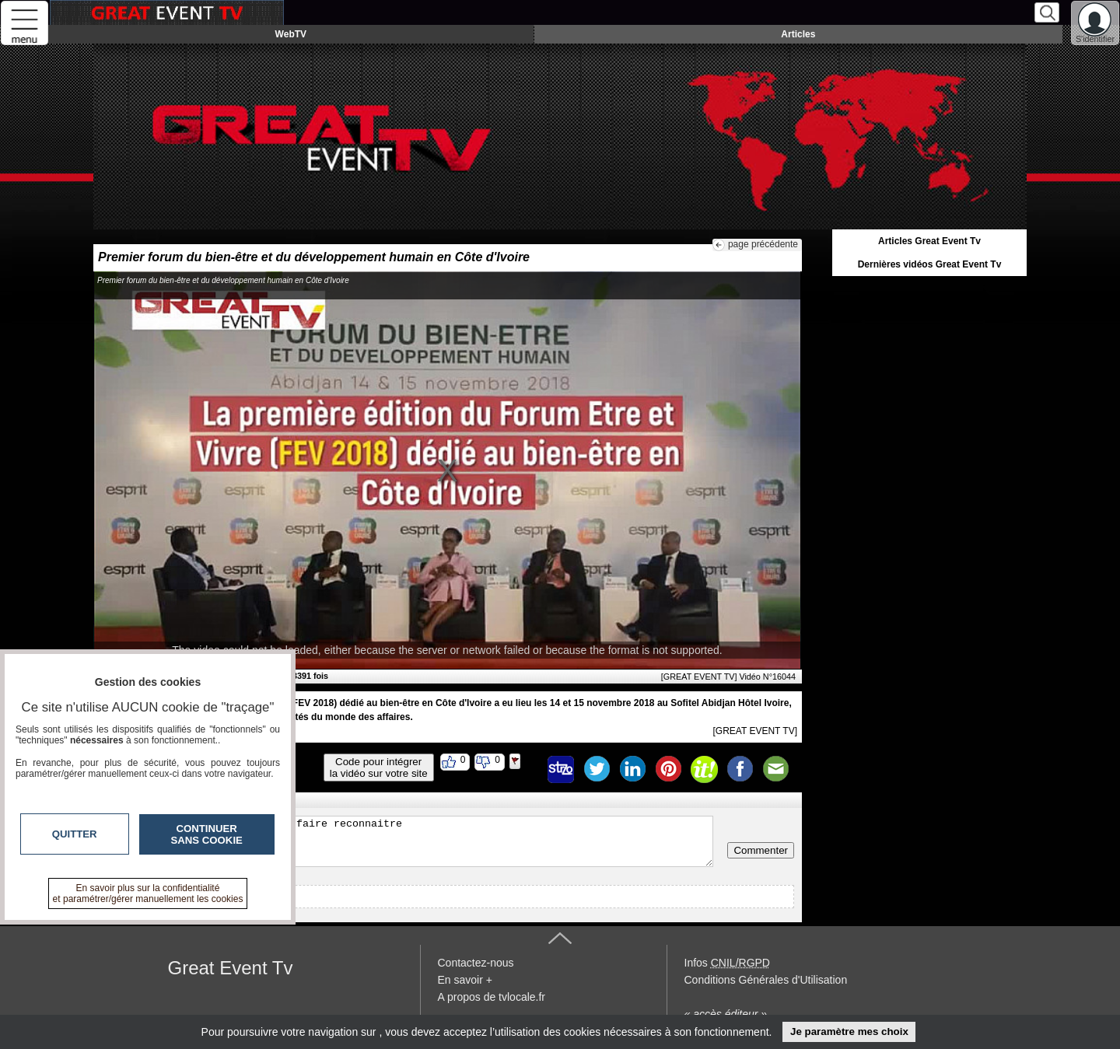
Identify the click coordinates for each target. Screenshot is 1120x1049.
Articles (798, 34)
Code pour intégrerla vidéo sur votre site (379, 767)
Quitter (74, 834)
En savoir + (465, 980)
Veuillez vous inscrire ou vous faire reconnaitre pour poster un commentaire (407, 841)
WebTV (290, 34)
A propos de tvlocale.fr (492, 997)
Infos (727, 962)
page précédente (763, 244)
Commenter (760, 850)
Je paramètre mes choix (849, 1031)
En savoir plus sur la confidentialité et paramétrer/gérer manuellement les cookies (148, 893)
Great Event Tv (230, 967)
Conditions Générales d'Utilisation (766, 980)
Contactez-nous (476, 962)
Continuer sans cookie (207, 834)
